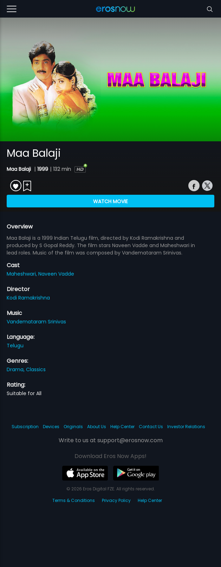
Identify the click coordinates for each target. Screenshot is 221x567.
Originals (73, 427)
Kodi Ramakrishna (28, 297)
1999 (42, 169)
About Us (96, 427)
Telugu (15, 345)
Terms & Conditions (73, 500)
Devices (51, 427)
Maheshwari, (22, 273)
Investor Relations (186, 427)
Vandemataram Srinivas (36, 321)
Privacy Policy (116, 500)
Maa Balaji (19, 169)
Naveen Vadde (56, 273)
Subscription (25, 427)
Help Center (122, 427)
